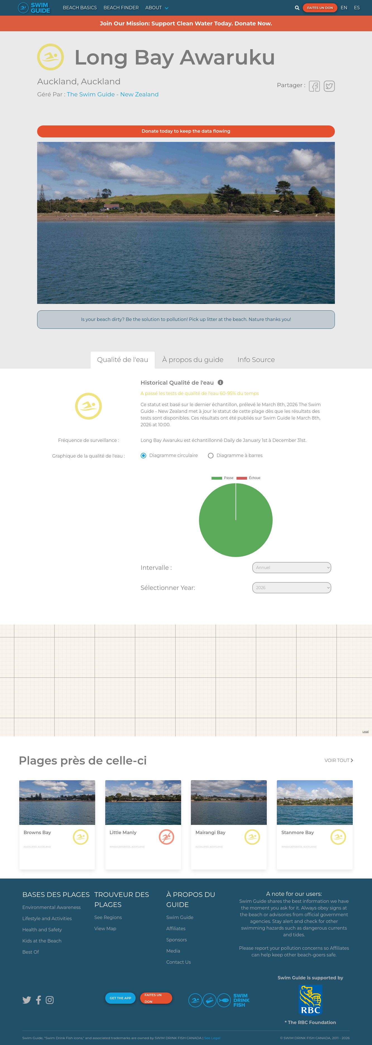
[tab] (122, 359)
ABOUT (153, 7)
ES (357, 7)
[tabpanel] (186, 488)
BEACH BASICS (80, 7)
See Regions (108, 917)
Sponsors (176, 939)
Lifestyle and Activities (47, 918)
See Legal (212, 1038)
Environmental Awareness (51, 907)
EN (344, 7)
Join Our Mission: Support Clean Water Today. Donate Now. (186, 23)
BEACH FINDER (121, 7)
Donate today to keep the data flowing (186, 131)
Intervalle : (156, 567)
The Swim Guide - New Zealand (113, 94)
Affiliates (175, 928)
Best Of (30, 952)
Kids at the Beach (41, 941)
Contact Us (178, 962)
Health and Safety (42, 929)
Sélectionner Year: (168, 587)
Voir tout (339, 760)
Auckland (101, 81)
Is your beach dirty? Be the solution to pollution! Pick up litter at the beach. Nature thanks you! (186, 319)
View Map (105, 928)
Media (173, 951)
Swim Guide (179, 917)
